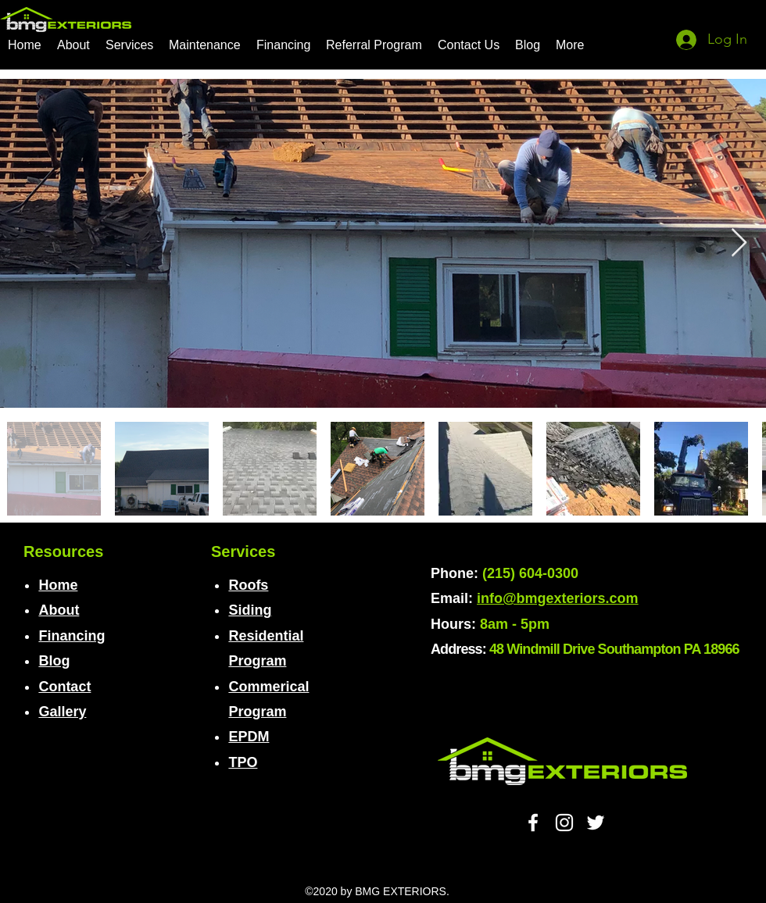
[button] (129, 45)
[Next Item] (739, 243)
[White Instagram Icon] (564, 822)
